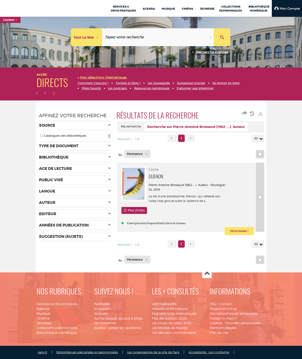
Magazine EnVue (223, 309)
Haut (207, 273)
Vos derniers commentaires (174, 333)
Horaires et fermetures (170, 309)
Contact (225, 304)
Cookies (216, 323)
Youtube (101, 314)
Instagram (102, 309)
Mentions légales (223, 328)
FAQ (213, 304)
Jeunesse (43, 323)
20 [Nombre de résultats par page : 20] (256, 138)
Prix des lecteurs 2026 (169, 318)
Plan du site (219, 333)
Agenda (42, 309)
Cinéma (42, 318)
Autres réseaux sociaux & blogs (118, 318)
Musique (43, 314)
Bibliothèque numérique (56, 333)
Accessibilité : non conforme (209, 352)
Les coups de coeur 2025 (171, 323)
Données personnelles (243, 323)
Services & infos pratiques (56, 304)
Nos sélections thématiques (174, 314)
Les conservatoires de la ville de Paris (153, 352)
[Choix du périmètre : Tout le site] (86, 37)
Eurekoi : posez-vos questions (117, 328)
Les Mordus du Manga (169, 328)
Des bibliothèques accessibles (234, 314)
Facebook (102, 304)
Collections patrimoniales (57, 328)
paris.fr (42, 352)
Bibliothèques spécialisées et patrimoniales (87, 352)
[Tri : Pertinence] (137, 154)
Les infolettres (105, 323)
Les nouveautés (164, 304)
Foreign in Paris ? (223, 318)
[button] (287, 8)
